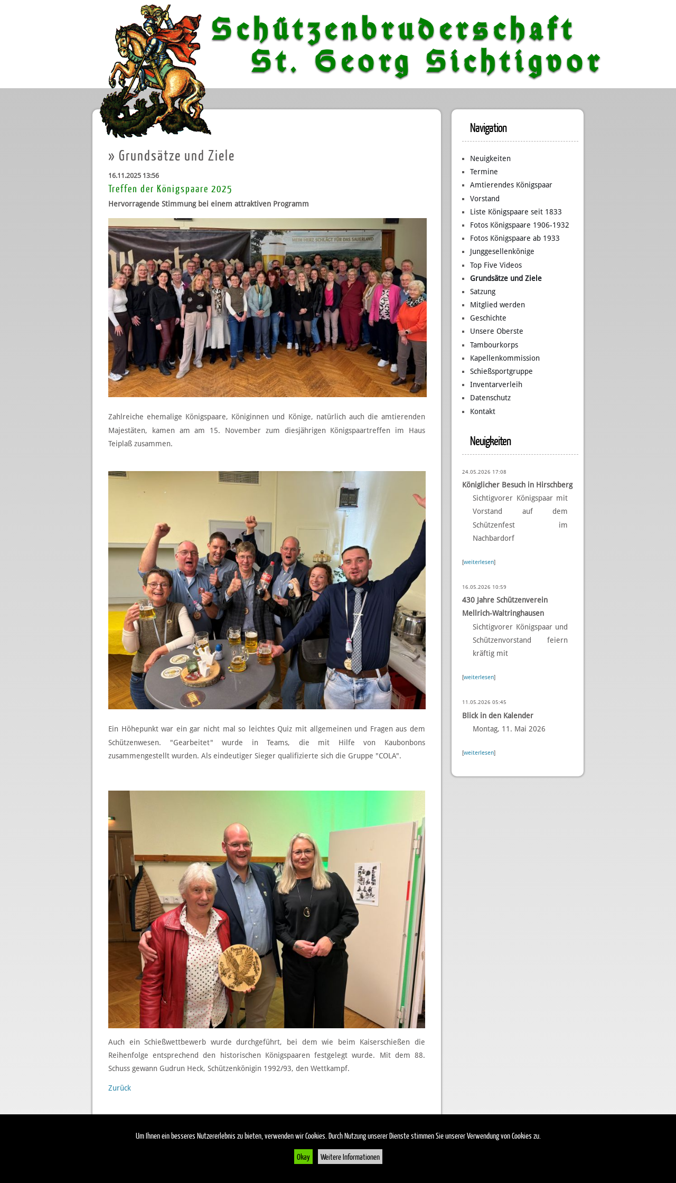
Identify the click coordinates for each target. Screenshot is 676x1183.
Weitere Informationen (350, 1156)
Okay (303, 1156)
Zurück (119, 1088)
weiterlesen (479, 562)
